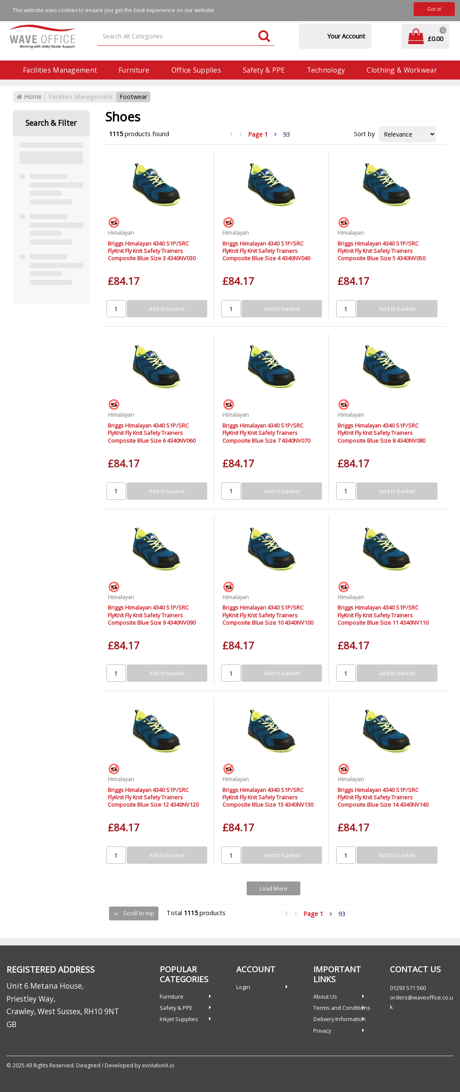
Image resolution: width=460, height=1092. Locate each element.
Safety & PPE (264, 70)
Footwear (133, 97)
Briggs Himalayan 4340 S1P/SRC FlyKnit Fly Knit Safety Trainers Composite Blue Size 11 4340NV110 (383, 614)
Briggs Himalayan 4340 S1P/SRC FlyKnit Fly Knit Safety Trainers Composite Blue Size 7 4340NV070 (266, 432)
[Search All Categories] (185, 36)
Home (29, 97)
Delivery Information (339, 1019)
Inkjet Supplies (179, 1019)
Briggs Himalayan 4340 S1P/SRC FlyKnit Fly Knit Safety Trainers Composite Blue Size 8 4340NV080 (381, 432)
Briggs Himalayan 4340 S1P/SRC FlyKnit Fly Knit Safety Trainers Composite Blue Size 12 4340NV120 (153, 797)
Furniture (134, 70)
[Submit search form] (264, 36)
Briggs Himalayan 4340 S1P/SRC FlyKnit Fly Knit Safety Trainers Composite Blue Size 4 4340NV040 (266, 250)
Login (243, 987)
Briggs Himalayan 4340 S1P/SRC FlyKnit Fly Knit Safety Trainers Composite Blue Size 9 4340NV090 (152, 614)
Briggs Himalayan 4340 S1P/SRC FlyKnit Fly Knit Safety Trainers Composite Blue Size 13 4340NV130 (267, 797)
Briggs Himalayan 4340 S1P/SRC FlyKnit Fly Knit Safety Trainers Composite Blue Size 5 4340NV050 (381, 250)
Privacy (322, 1031)
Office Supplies (196, 70)
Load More (273, 888)
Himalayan (121, 232)
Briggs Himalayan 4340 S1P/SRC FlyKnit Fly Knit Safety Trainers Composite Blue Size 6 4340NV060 (152, 432)
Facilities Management (60, 70)
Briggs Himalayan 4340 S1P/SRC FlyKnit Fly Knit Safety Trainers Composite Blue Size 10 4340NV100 (267, 614)
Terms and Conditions (341, 1008)
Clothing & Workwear (402, 70)
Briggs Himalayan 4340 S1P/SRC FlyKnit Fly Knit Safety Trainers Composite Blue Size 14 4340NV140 (383, 797)
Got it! (434, 9)
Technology (326, 70)
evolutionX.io (158, 1065)
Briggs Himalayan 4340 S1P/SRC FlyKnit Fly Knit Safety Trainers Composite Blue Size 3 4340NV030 (152, 250)
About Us (325, 996)
